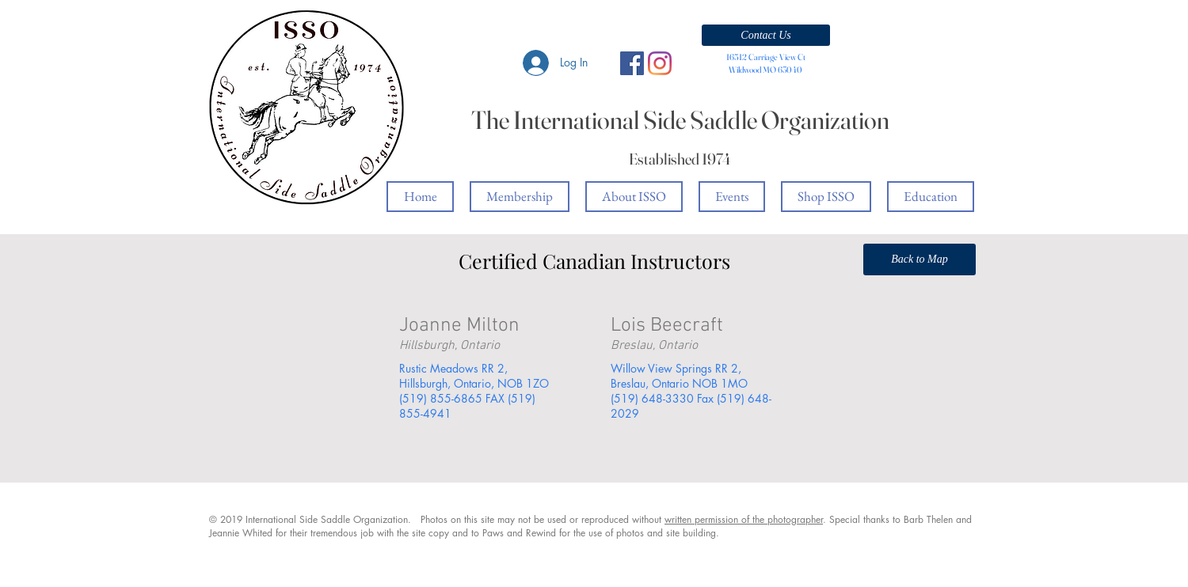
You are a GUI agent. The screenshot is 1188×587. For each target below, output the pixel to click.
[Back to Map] (919, 259)
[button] (766, 35)
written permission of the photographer (743, 519)
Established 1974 (680, 159)
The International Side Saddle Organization (680, 119)
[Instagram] (660, 63)
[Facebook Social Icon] (632, 63)
